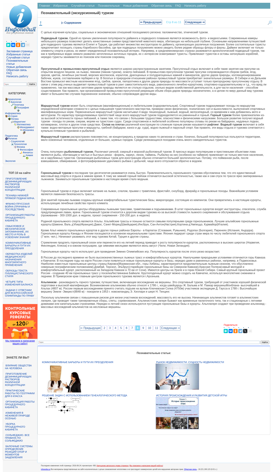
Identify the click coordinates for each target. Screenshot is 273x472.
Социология (17, 141)
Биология (16, 102)
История (12, 116)
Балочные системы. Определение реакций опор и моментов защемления (19, 452)
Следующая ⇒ (195, 22)
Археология (14, 99)
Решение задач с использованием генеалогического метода (84, 395)
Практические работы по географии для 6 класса (20, 393)
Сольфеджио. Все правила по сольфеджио (17, 438)
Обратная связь (16, 70)
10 (149, 328)
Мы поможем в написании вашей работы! (146, 466)
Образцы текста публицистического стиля (19, 273)
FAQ (9, 73)
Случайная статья (18, 57)
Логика (15, 118)
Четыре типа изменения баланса (19, 283)
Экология (10, 161)
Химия (29, 155)
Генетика (19, 104)
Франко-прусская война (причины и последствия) (17, 206)
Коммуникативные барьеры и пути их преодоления (18, 245)
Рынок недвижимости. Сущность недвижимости (190, 362)
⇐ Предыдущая (151, 22)
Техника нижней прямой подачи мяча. (20, 197)
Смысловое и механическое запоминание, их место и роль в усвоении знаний (17, 232)
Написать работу (17, 76)
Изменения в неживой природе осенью (17, 415)
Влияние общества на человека (18, 367)
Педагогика (11, 135)
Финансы (28, 152)
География (23, 107)
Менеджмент (27, 127)
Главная (44, 5)
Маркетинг (20, 121)
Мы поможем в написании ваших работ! (20, 342)
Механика (28, 130)
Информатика (13, 113)
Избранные (60, 5)
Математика (24, 124)
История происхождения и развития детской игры (191, 395)
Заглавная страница (19, 51)
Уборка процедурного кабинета (15, 427)
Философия (26, 149)
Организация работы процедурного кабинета (20, 218)
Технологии (20, 144)
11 (156, 328)
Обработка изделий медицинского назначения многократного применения (18, 259)
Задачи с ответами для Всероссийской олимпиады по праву (19, 293)
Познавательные (109, 5)
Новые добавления (18, 66)
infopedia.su (45, 469)
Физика (21, 146)
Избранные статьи (18, 54)
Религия (12, 138)
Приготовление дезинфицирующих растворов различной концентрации (18, 184)
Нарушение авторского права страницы (113, 466)
